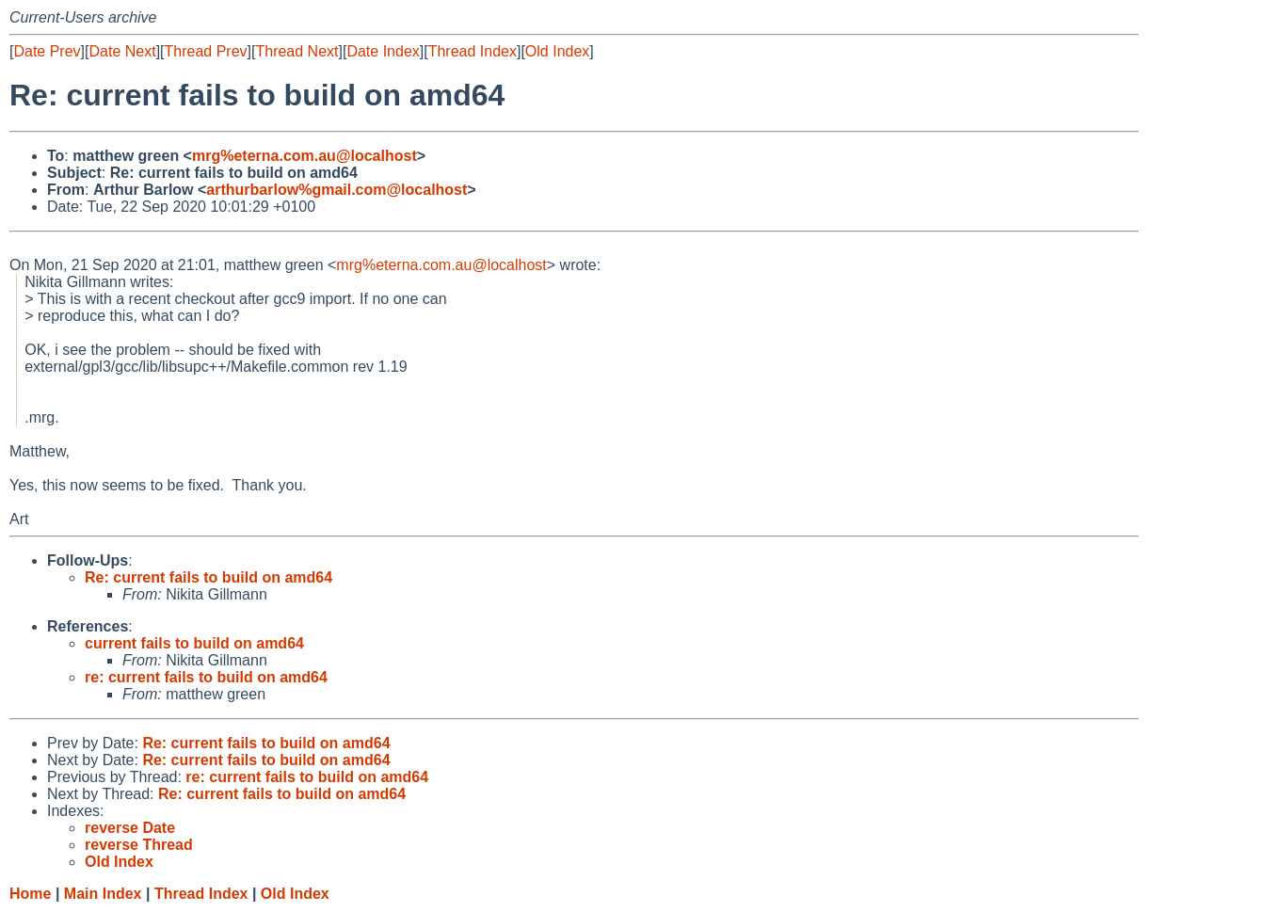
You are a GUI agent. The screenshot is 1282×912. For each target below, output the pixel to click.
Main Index (103, 894)
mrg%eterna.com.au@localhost (304, 156)
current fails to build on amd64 (194, 643)
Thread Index (472, 51)
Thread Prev (206, 51)
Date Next (121, 51)
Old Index (557, 51)
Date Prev (46, 51)
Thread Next (296, 51)
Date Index (382, 51)
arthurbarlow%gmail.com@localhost (336, 190)
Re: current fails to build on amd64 (208, 577)
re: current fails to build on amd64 (206, 677)
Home (30, 894)
